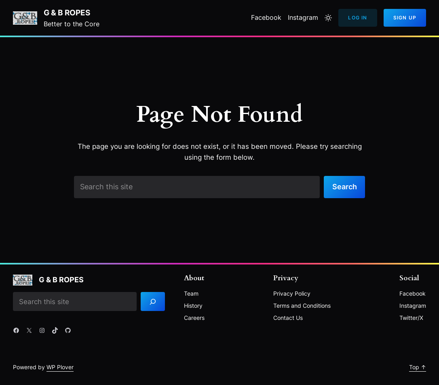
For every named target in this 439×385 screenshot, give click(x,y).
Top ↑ (417, 367)
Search (344, 186)
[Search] (153, 301)
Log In (357, 18)
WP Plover (60, 367)
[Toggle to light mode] (328, 18)
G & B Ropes (67, 12)
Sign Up (404, 18)
